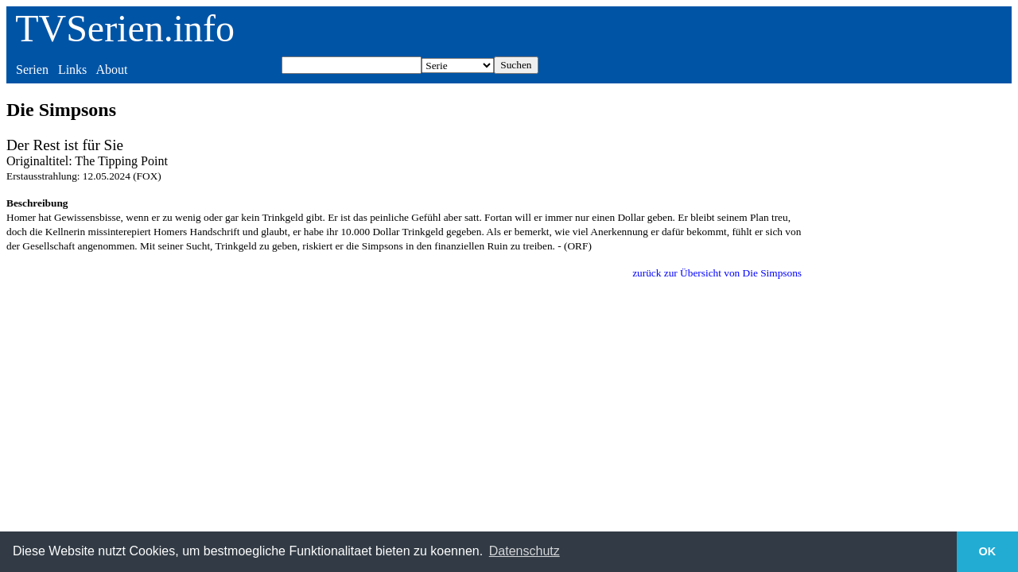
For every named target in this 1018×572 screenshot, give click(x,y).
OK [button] (988, 551)
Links (72, 69)
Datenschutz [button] (524, 551)
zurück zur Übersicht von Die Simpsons (717, 273)
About (111, 69)
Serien (32, 69)
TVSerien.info (125, 28)
